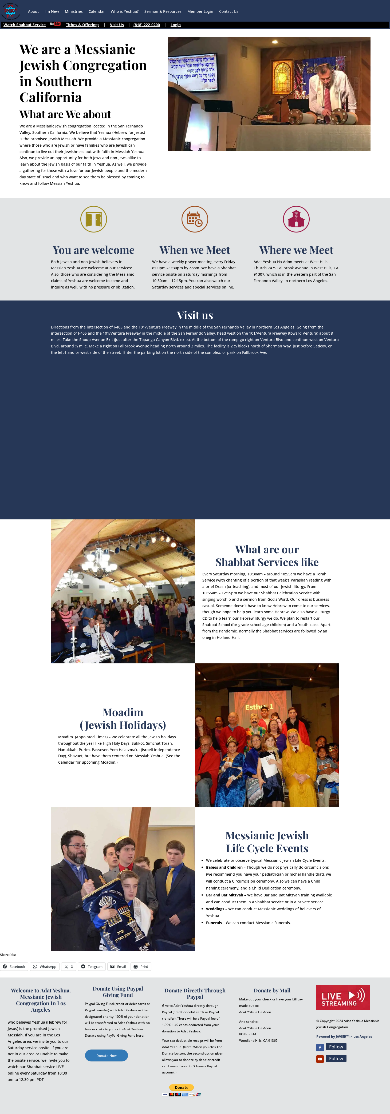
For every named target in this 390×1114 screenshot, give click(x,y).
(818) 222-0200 (146, 24)
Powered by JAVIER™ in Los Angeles (344, 1036)
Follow (336, 1047)
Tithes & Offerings (82, 24)
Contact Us (228, 11)
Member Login (200, 11)
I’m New (52, 11)
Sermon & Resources (163, 11)
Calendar (97, 11)
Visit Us (117, 24)
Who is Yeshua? (125, 11)
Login (176, 24)
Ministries (74, 11)
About (33, 11)
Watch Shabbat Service (24, 24)
